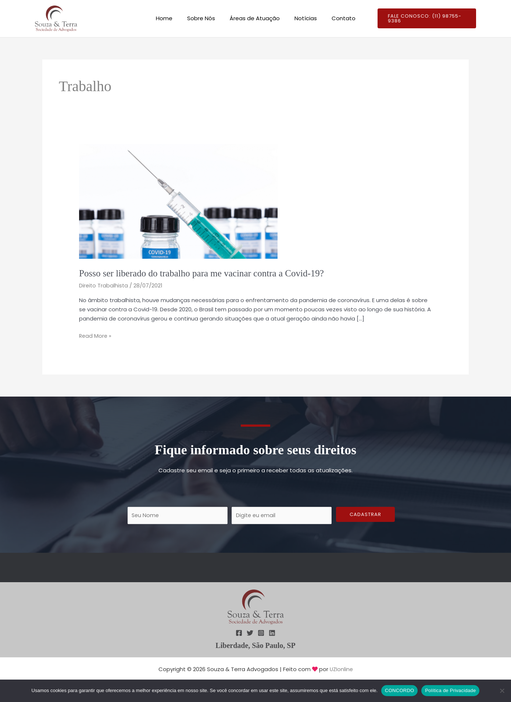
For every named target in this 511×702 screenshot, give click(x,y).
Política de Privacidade (450, 690)
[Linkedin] (272, 633)
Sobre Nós (205, 18)
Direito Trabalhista (104, 285)
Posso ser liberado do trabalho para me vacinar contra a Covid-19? (206, 273)
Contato (336, 18)
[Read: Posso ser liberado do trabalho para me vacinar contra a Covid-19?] (178, 201)
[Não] (501, 690)
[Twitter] (250, 633)
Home (171, 18)
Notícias (302, 18)
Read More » (95, 336)
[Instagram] (261, 633)
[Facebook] (239, 633)
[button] (422, 18)
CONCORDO (399, 690)
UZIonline (341, 669)
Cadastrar (365, 514)
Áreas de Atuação (255, 18)
